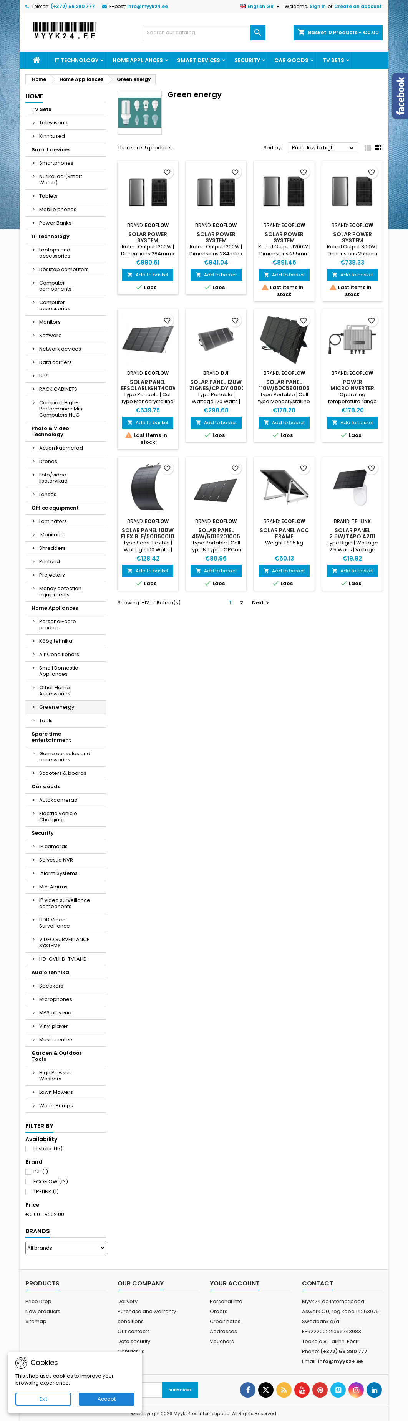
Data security (134, 1341)
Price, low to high (324, 148)
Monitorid (51, 534)
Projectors (52, 575)
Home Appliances (138, 60)
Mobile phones (57, 209)
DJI (40, 1171)
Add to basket (147, 274)
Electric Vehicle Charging (58, 816)
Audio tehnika (50, 972)
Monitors (50, 322)
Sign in (318, 6)
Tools (46, 720)
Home (34, 96)
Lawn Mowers (56, 1092)
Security (247, 60)
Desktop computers (64, 269)
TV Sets (333, 60)
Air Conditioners (59, 654)
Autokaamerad (58, 800)
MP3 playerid (55, 1012)
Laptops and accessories (54, 253)
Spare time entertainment (51, 737)
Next (261, 602)
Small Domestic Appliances (58, 671)
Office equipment (55, 507)
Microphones (55, 999)
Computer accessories (54, 305)
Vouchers (222, 1341)
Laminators (53, 521)
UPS (44, 375)
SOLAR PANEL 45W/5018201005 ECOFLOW (216, 536)
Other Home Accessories (54, 690)
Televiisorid (53, 122)
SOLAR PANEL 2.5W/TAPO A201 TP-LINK (352, 536)
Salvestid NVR (56, 860)
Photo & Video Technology (50, 431)
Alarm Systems (58, 873)
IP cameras (53, 846)
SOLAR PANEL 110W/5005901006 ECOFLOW (284, 388)
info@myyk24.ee (147, 6)
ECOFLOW (50, 1181)
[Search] (204, 32)
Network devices (60, 348)
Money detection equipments (60, 591)
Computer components (55, 286)
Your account (235, 1283)
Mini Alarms (53, 886)
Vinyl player (53, 1026)
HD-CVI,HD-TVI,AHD (63, 959)
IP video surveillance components (64, 903)
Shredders (52, 548)
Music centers (56, 1039)
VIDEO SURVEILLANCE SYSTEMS (64, 942)
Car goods (291, 60)
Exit (43, 1399)
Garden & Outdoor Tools (57, 1056)
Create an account (358, 6)
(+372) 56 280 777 (73, 6)
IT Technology (76, 60)
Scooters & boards (62, 773)
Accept (107, 1399)
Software (50, 335)
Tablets (48, 196)
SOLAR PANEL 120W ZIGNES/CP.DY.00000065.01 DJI (228, 388)
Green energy (56, 707)
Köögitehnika (55, 641)
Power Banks (55, 223)
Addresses (223, 1331)
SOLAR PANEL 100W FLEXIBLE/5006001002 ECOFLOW (151, 536)
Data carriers (55, 362)
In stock (48, 1148)
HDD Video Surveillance (54, 923)
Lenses (47, 494)
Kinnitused (52, 136)
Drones (48, 461)
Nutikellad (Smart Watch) (60, 179)
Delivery (128, 1301)
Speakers (51, 985)
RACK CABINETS (58, 389)
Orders (218, 1311)
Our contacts (134, 1331)
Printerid (49, 561)
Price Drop (38, 1301)
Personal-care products (57, 624)
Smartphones (56, 163)
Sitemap (35, 1321)
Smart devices (198, 60)
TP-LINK (46, 1191)
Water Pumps (56, 1105)
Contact (317, 1283)
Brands (37, 1231)
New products (42, 1311)
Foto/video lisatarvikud (53, 478)
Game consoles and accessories (64, 756)
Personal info (226, 1301)
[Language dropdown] (261, 6)
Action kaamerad (61, 448)
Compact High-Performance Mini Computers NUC (61, 409)
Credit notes (225, 1321)
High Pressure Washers (56, 1075)
